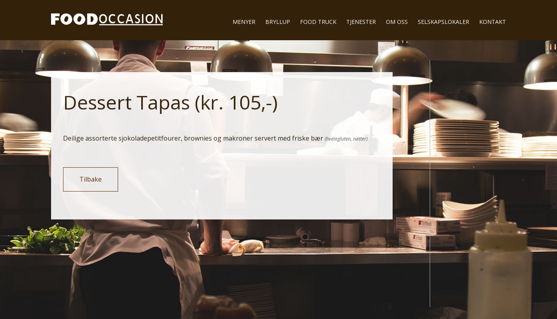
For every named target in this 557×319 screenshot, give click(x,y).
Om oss (397, 21)
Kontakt (492, 21)
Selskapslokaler (443, 21)
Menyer (244, 21)
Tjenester (361, 21)
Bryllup (277, 21)
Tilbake (90, 179)
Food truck (318, 21)
